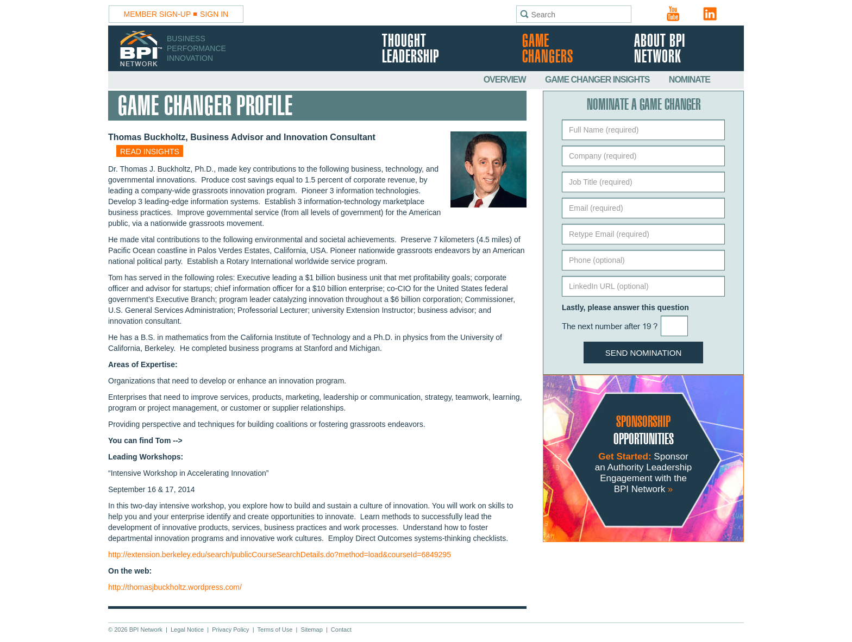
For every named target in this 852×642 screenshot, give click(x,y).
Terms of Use (275, 629)
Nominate (689, 79)
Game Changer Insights (598, 79)
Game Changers (547, 49)
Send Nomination (643, 352)
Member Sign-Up (157, 14)
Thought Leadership (410, 49)
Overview (506, 79)
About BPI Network (659, 49)
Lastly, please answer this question (625, 307)
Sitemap (311, 629)
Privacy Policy (230, 629)
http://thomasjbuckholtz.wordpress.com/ (175, 587)
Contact (341, 629)
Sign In (214, 14)
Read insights (149, 151)
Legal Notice (187, 629)
